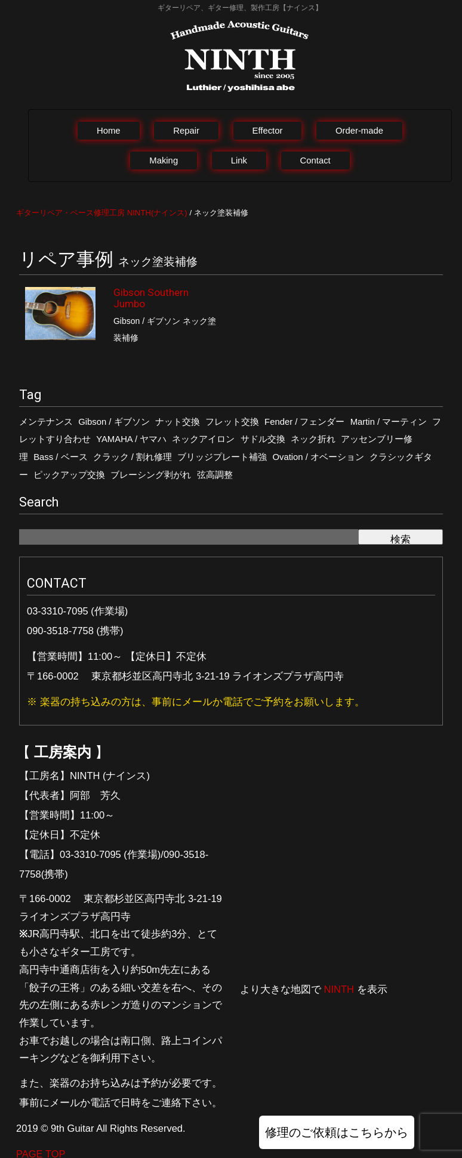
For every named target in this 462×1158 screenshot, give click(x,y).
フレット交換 (232, 422)
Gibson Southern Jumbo (151, 298)
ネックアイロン (203, 439)
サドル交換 (263, 439)
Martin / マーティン (388, 422)
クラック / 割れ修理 (132, 457)
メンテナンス (46, 422)
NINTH (339, 989)
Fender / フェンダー (304, 422)
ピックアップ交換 (69, 475)
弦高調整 (215, 475)
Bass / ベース (60, 457)
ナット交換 (177, 422)
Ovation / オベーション (318, 457)
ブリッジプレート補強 (222, 457)
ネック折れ (313, 439)
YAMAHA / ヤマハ (131, 439)
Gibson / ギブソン (113, 422)
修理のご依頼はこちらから (336, 1132)
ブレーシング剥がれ (150, 475)
